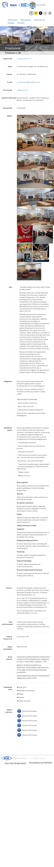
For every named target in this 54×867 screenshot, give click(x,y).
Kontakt (21, 22)
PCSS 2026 (29, 758)
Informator (13, 19)
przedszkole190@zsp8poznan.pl (28, 82)
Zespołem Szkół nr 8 (24, 58)
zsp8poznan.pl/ (22, 90)
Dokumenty (39, 19)
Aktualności (26, 19)
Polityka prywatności (15, 763)
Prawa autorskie (19, 758)
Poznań (40, 5)
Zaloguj (11, 22)
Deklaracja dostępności (40, 762)
